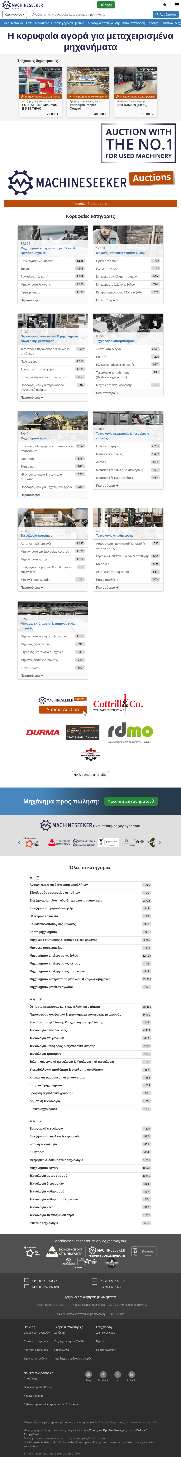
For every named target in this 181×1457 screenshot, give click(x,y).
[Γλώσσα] (170, 4)
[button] (177, 4)
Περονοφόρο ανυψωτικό (67, 23)
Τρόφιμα (152, 23)
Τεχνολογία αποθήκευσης (103, 23)
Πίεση (28, 23)
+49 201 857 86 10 (112, 1281)
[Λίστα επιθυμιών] (164, 4)
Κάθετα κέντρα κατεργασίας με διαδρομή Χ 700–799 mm (91, 1314)
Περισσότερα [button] (32, 300)
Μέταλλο (17, 23)
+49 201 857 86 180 (45, 1287)
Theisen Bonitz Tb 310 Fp (50, 1305)
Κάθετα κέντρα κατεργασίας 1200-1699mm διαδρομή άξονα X (110, 1305)
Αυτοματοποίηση (133, 23)
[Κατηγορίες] (14, 14)
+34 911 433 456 (110, 1287)
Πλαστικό (166, 23)
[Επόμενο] (160, 842)
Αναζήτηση (165, 14)
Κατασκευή (41, 23)
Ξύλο (5, 23)
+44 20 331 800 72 (44, 1281)
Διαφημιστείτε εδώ (90, 775)
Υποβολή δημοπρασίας (90, 204)
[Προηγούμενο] (19, 842)
